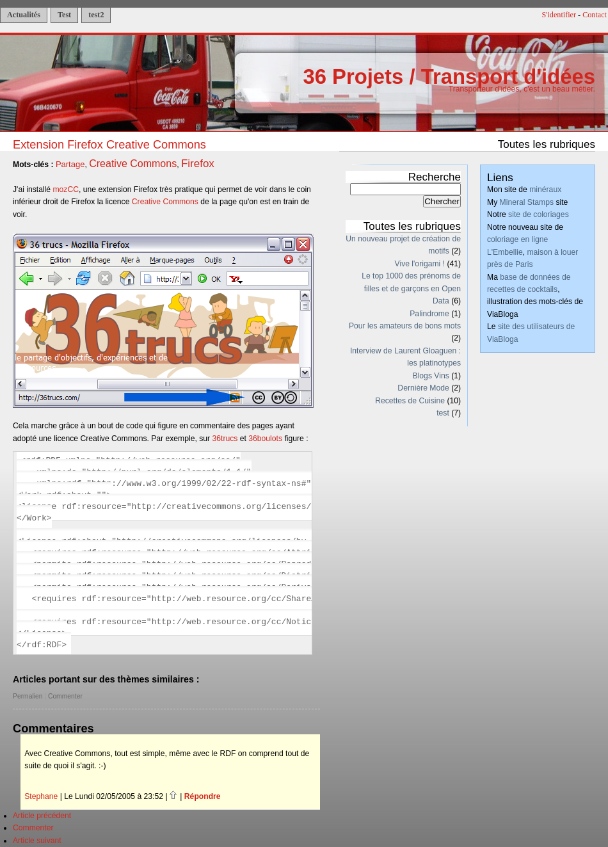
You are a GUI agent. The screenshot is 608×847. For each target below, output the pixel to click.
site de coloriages (538, 214)
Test (64, 14)
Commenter (65, 696)
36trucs (225, 438)
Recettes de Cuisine (410, 400)
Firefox (197, 163)
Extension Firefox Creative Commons (109, 144)
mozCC (65, 189)
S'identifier (559, 14)
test (442, 412)
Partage (70, 164)
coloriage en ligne (517, 239)
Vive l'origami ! (420, 263)
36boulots (265, 438)
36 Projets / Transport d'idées (449, 76)
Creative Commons (133, 163)
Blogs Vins (431, 375)
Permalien (28, 696)
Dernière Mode (423, 387)
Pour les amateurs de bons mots (405, 325)
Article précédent (42, 815)
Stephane (41, 796)
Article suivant (37, 840)
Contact (594, 14)
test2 (96, 14)
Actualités (23, 14)
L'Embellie (505, 252)
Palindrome (429, 313)
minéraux (545, 189)
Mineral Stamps (527, 202)
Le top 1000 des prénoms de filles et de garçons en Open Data (411, 288)
